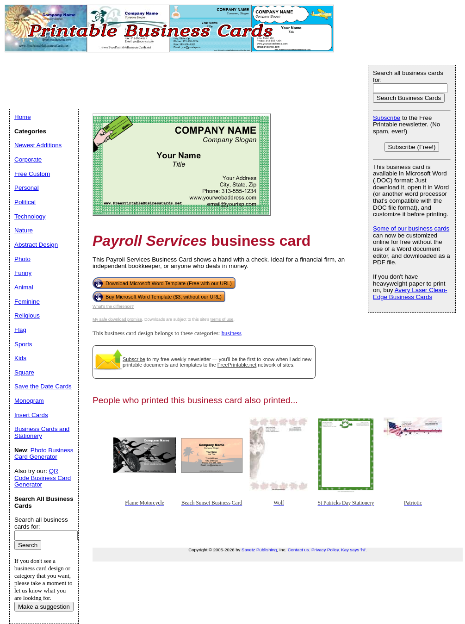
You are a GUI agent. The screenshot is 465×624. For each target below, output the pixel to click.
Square (24, 372)
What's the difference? (113, 306)
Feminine (27, 301)
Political (25, 202)
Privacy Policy (325, 549)
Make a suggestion (44, 606)
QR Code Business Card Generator (42, 478)
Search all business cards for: (408, 76)
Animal (23, 287)
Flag (20, 329)
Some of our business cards (411, 228)
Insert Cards (31, 415)
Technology (29, 216)
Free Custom (32, 173)
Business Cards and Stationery (41, 432)
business (232, 333)
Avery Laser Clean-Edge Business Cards (410, 293)
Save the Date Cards (43, 386)
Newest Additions (38, 145)
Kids (20, 358)
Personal (26, 187)
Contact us (298, 549)
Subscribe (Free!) (412, 147)
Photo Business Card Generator (43, 454)
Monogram (29, 400)
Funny (22, 272)
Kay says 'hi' (353, 549)
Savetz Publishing (259, 549)
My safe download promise (117, 319)
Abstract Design (36, 244)
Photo (22, 259)
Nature (23, 230)
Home (22, 116)
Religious (27, 315)
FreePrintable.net (236, 365)
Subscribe (134, 359)
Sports (23, 344)
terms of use (222, 319)
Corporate (28, 159)
